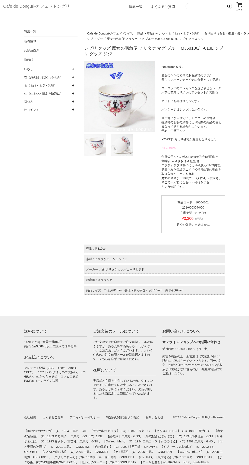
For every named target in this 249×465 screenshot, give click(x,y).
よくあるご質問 (163, 7)
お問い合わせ (154, 417)
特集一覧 (135, 7)
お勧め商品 (31, 50)
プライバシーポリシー (85, 417)
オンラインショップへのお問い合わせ (191, 342)
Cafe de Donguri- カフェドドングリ (36, 6)
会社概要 (30, 417)
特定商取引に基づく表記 (122, 417)
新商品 (28, 59)
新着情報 (30, 41)
